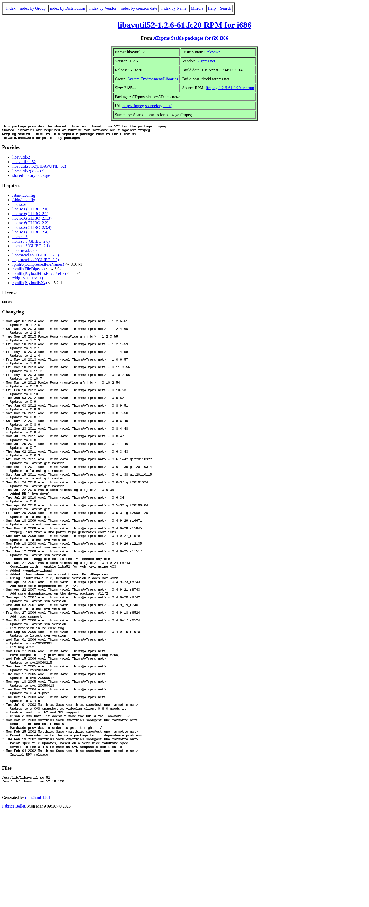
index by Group (32, 8)
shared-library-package (31, 178)
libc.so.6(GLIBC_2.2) (30, 226)
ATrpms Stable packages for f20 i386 (190, 38)
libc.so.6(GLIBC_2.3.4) (32, 230)
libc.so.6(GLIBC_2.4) (30, 235)
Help (212, 8)
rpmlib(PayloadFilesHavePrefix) (39, 276)
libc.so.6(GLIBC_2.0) (30, 212)
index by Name (174, 8)
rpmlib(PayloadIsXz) (29, 286)
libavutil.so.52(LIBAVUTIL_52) (39, 169)
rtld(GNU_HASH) (27, 281)
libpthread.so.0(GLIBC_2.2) (35, 263)
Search (225, 8)
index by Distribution (67, 8)
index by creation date (139, 8)
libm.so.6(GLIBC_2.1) (31, 249)
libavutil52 (21, 160)
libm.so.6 (20, 240)
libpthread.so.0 (24, 253)
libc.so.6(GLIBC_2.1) (30, 217)
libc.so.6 (19, 207)
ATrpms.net (205, 61)
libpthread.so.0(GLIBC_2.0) (35, 258)
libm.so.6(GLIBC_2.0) (31, 244)
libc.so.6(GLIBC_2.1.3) (32, 221)
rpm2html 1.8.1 (37, 892)
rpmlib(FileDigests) (28, 272)
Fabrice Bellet (13, 900)
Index (10, 8)
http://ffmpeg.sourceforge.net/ (146, 106)
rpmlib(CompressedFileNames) (38, 267)
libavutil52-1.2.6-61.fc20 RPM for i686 (184, 24)
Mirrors (197, 8)
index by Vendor (102, 8)
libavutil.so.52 (24, 165)
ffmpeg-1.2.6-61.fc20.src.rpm (230, 88)
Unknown (212, 52)
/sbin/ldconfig (23, 198)
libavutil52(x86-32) (28, 174)
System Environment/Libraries (153, 79)
